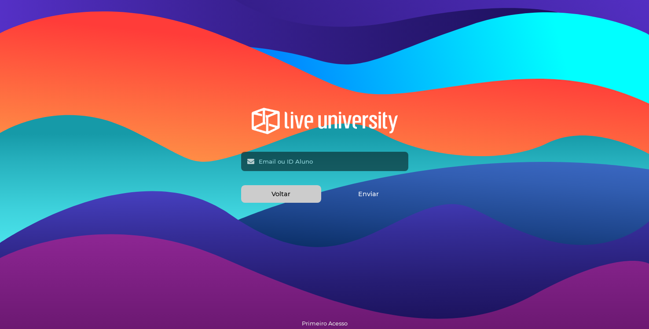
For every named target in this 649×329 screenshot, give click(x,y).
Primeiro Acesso (325, 323)
